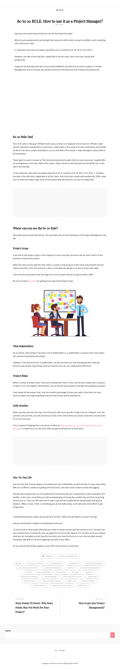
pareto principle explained (61, 585)
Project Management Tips (68, 556)
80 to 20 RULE (61, 572)
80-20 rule (75, 572)
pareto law (72, 581)
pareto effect (93, 577)
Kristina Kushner (58, 663)
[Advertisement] (60, 202)
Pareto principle (40, 585)
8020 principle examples (29, 577)
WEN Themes (74, 663)
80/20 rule (88, 572)
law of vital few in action (72, 577)
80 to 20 (29, 572)
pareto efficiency (29, 581)
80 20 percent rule (56, 563)
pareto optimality (88, 581)
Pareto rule (82, 585)
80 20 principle (74, 563)
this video (32, 281)
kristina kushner (50, 577)
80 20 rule (70, 568)
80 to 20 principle (44, 572)
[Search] (112, 635)
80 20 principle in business (28, 568)
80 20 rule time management (90, 568)
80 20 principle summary (52, 568)
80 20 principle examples (94, 563)
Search (8, 631)
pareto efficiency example (51, 581)
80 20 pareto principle (35, 563)
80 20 (19, 563)
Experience (49, 556)
